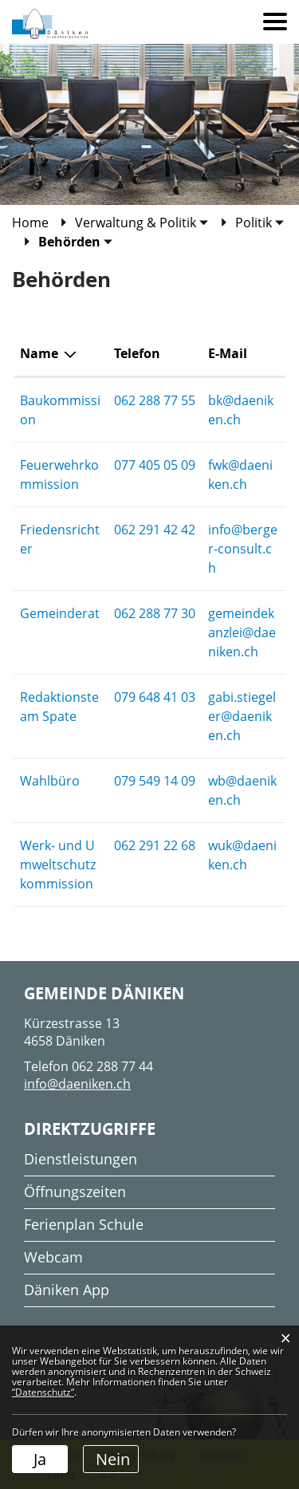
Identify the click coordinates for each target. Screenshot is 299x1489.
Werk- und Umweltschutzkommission (58, 864)
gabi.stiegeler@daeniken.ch (242, 716)
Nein (113, 1459)
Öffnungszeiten (75, 1191)
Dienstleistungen (80, 1158)
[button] (142, 222)
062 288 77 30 (154, 613)
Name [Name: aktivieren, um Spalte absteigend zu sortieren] (39, 353)
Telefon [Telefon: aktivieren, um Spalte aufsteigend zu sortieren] (137, 353)
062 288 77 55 (154, 400)
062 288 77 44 (112, 1066)
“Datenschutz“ (43, 1392)
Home (30, 222)
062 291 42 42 (154, 529)
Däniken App (66, 1289)
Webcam (53, 1256)
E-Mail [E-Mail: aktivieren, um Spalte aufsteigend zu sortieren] (227, 353)
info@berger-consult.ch (242, 549)
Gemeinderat (60, 613)
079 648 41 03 (154, 697)
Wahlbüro (50, 781)
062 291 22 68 (154, 845)
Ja (39, 1459)
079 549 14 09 (154, 781)
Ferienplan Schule (84, 1224)
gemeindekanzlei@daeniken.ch (242, 632)
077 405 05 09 (154, 465)
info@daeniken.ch (77, 1084)
